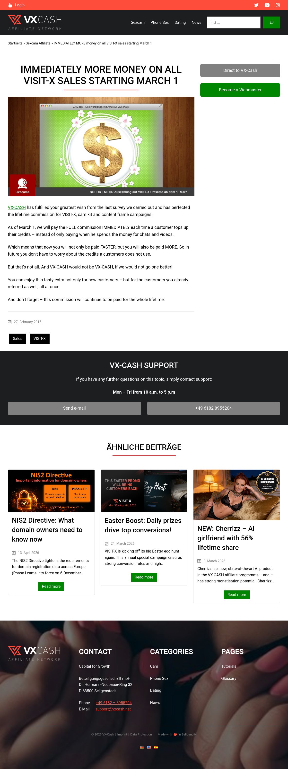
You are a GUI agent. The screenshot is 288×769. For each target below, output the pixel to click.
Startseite (15, 43)
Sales (17, 338)
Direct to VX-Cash (240, 70)
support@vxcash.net (113, 709)
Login (20, 5)
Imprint (122, 734)
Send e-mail (74, 408)
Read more (53, 587)
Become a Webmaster (240, 89)
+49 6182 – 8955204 (114, 702)
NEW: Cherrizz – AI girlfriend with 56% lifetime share (225, 538)
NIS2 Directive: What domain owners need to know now (47, 529)
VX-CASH (17, 207)
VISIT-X (40, 338)
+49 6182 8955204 (213, 408)
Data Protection (141, 734)
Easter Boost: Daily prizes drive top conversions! (143, 525)
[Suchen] (271, 22)
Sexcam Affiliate (38, 43)
